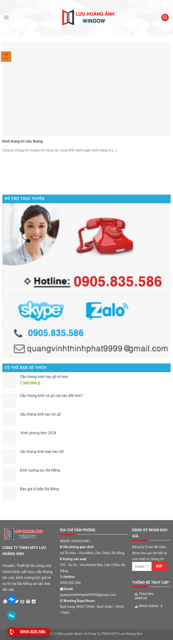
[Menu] (6, 17)
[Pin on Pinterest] (28, 602)
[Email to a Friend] (22, 602)
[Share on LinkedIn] (33, 602)
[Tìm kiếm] (165, 17)
